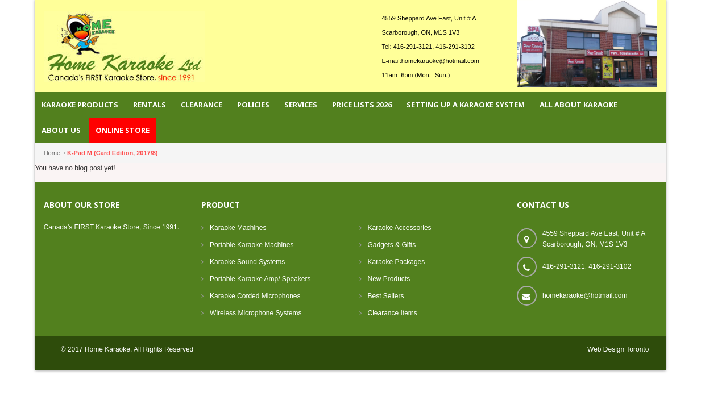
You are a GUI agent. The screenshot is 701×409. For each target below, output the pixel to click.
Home (52, 152)
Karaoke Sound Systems (247, 262)
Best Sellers (386, 296)
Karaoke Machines (238, 228)
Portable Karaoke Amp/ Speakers (260, 279)
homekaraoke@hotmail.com (440, 60)
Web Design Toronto (618, 349)
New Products (389, 279)
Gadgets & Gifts (392, 245)
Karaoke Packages (396, 262)
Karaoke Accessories (400, 228)
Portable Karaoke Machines (251, 245)
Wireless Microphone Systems (255, 313)
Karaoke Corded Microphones (255, 296)
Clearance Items (392, 313)
